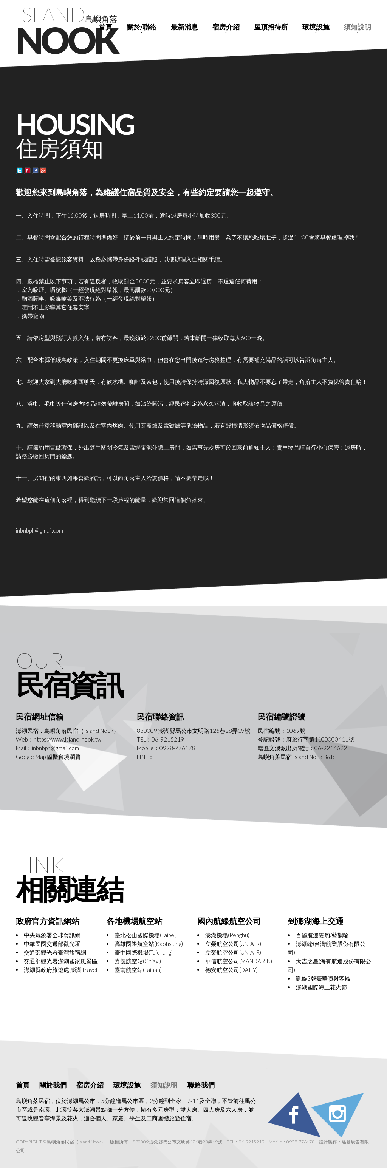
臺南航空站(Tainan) (138, 969)
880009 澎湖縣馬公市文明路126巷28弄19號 (193, 730)
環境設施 (316, 26)
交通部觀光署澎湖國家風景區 (61, 961)
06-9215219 (168, 739)
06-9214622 (330, 748)
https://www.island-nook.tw (67, 739)
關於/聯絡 (141, 26)
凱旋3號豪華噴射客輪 (323, 978)
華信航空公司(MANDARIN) (238, 961)
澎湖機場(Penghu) (227, 935)
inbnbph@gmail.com (39, 530)
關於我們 (53, 1085)
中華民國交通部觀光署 (52, 943)
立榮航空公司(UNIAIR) (233, 943)
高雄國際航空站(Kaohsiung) (149, 943)
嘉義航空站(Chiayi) (138, 961)
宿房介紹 (226, 26)
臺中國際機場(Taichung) (144, 952)
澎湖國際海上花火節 (321, 987)
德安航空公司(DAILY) (231, 969)
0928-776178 (177, 748)
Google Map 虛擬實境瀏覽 (48, 756)
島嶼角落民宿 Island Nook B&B (296, 756)
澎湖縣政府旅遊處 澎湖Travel (60, 969)
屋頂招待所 (271, 26)
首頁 (105, 26)
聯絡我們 (201, 1085)
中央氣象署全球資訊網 (52, 935)
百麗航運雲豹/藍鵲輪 (322, 935)
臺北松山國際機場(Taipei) (146, 935)
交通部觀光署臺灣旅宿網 (55, 952)
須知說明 (357, 26)
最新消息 (184, 26)
